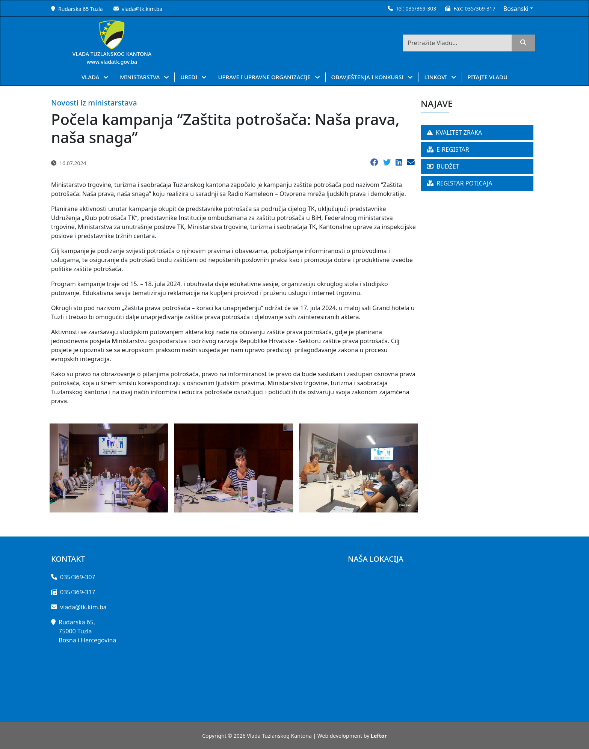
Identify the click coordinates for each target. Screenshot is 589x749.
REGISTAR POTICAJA (459, 183)
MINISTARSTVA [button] (140, 77)
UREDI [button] (189, 77)
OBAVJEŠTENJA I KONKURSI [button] (368, 77)
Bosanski (516, 9)
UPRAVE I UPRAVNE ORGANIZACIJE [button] (265, 77)
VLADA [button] (91, 77)
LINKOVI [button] (436, 77)
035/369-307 (77, 577)
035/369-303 (420, 8)
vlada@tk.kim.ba (142, 8)
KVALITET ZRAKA (454, 132)
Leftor (379, 735)
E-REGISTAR (448, 149)
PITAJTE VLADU (488, 77)
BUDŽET (443, 166)
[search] (523, 43)
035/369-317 (480, 8)
